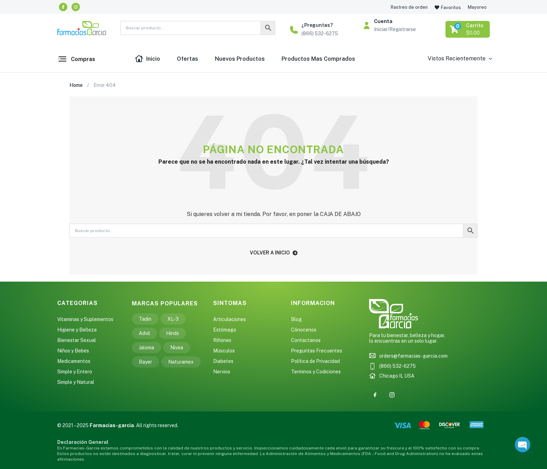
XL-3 (173, 319)
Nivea (176, 347)
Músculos (224, 350)
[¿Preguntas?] (294, 30)
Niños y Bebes (73, 350)
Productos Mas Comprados (318, 58)
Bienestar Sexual (76, 340)
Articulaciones (229, 319)
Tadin (145, 319)
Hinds (172, 333)
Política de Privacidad (315, 361)
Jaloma (146, 347)
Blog (296, 319)
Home (76, 85)
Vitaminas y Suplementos (85, 319)
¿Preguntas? (317, 25)
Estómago (224, 330)
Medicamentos (73, 361)
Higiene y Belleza (77, 330)
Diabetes (223, 361)
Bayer (145, 362)
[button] (468, 29)
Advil (144, 333)
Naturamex (181, 362)
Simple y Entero (74, 371)
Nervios (221, 371)
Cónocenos (303, 330)
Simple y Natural (75, 382)
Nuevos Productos (240, 58)
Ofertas (187, 58)
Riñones (222, 340)
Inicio (147, 59)
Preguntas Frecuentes (316, 350)
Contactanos (306, 340)
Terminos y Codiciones (316, 371)
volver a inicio (274, 252)
